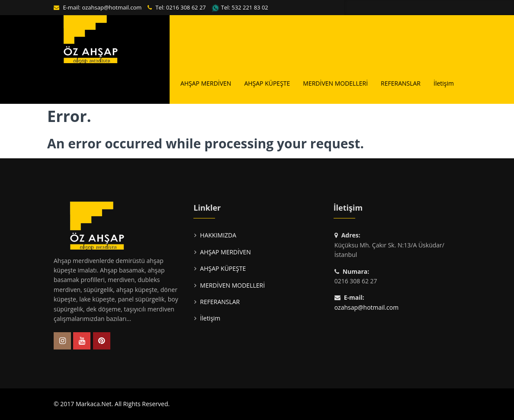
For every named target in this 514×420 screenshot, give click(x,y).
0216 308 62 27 (186, 7)
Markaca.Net (94, 404)
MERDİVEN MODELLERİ (335, 83)
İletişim (444, 83)
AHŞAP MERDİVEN (205, 83)
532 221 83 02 (249, 7)
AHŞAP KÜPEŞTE (267, 83)
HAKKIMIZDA (149, 83)
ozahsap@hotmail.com (111, 7)
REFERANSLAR (401, 83)
